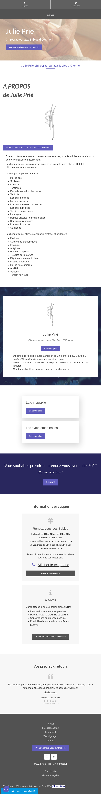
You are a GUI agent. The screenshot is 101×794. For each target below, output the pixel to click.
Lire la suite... (50, 692)
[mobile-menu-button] (50, 15)
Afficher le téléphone (53, 565)
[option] (50, 694)
